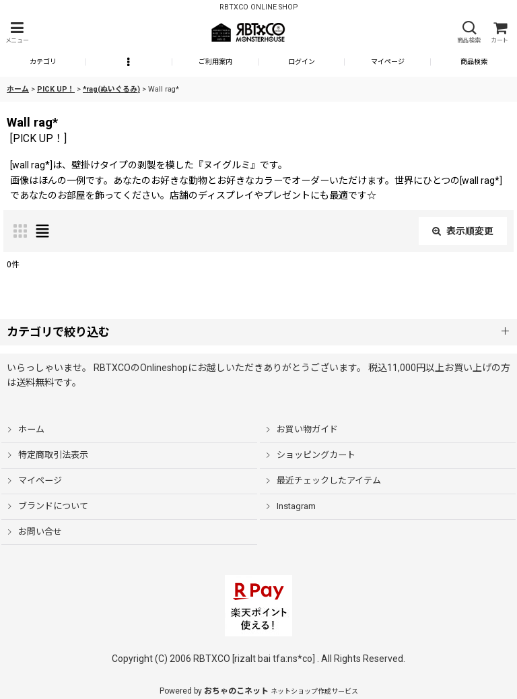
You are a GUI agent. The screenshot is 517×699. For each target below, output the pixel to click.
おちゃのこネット (236, 691)
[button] (16, 32)
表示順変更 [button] (462, 231)
